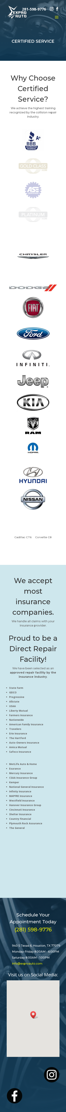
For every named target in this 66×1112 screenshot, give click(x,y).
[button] (34, 1015)
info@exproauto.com (27, 963)
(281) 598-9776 (33, 929)
